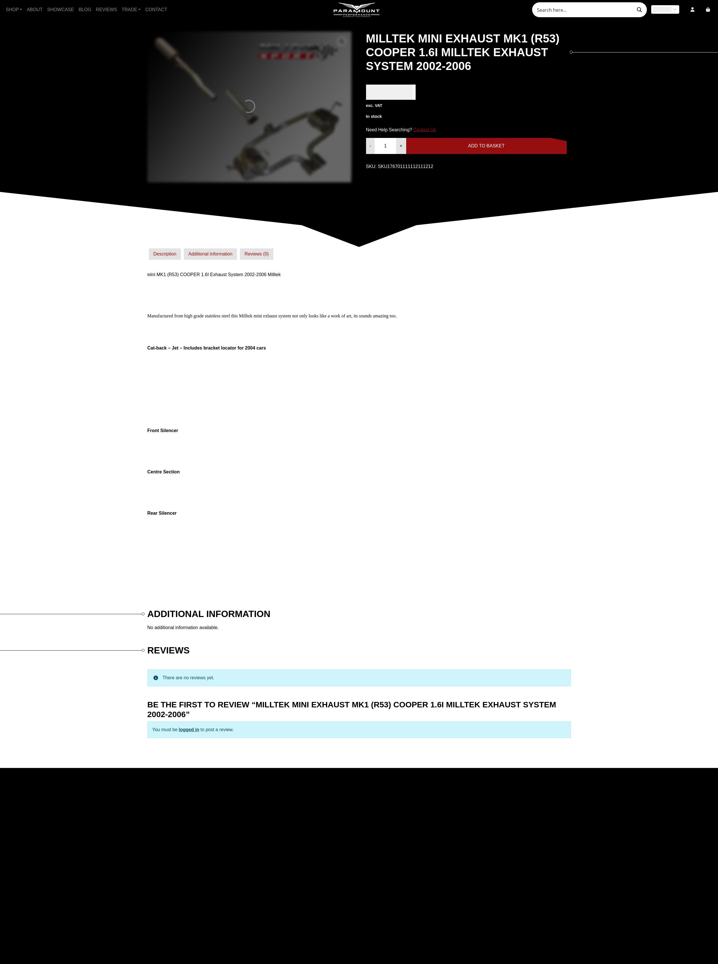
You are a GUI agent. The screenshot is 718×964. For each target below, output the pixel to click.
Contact (156, 9)
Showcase (60, 9)
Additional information (210, 253)
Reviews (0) (256, 253)
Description (164, 253)
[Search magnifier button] (639, 9)
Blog (85, 9)
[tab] (165, 254)
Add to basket (486, 145)
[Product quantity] (385, 146)
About (34, 9)
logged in (189, 729)
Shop (12, 9)
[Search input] (584, 10)
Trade (129, 9)
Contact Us (424, 129)
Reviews (106, 9)
